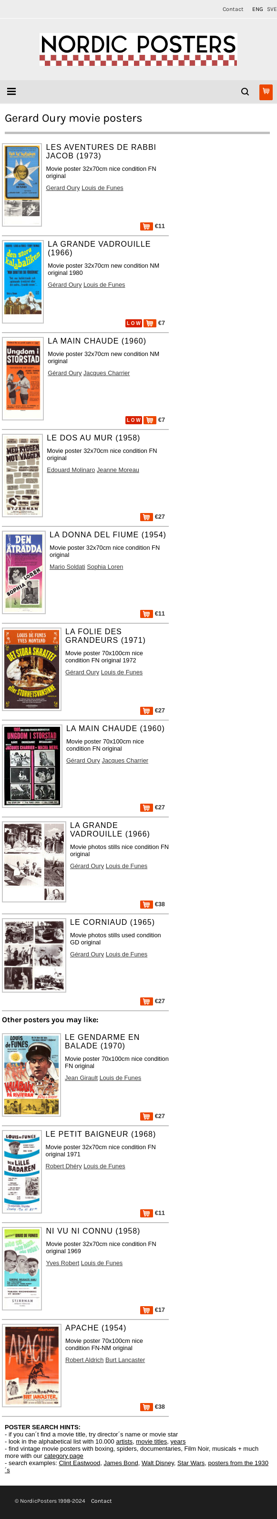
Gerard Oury (63, 187)
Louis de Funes (102, 187)
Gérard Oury (65, 284)
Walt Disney (158, 1463)
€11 (152, 226)
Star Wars (191, 1463)
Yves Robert (62, 1263)
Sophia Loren (105, 566)
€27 (152, 516)
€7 (154, 322)
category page (63, 1455)
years (178, 1441)
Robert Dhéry (64, 1166)
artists (124, 1441)
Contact (233, 9)
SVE (272, 9)
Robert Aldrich (84, 1359)
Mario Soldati (67, 566)
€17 (152, 1309)
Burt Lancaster (125, 1359)
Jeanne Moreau (118, 469)
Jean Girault (81, 1077)
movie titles (151, 1441)
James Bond (120, 1463)
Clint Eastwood (79, 1463)
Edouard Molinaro (71, 469)
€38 (152, 904)
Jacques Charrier (106, 373)
